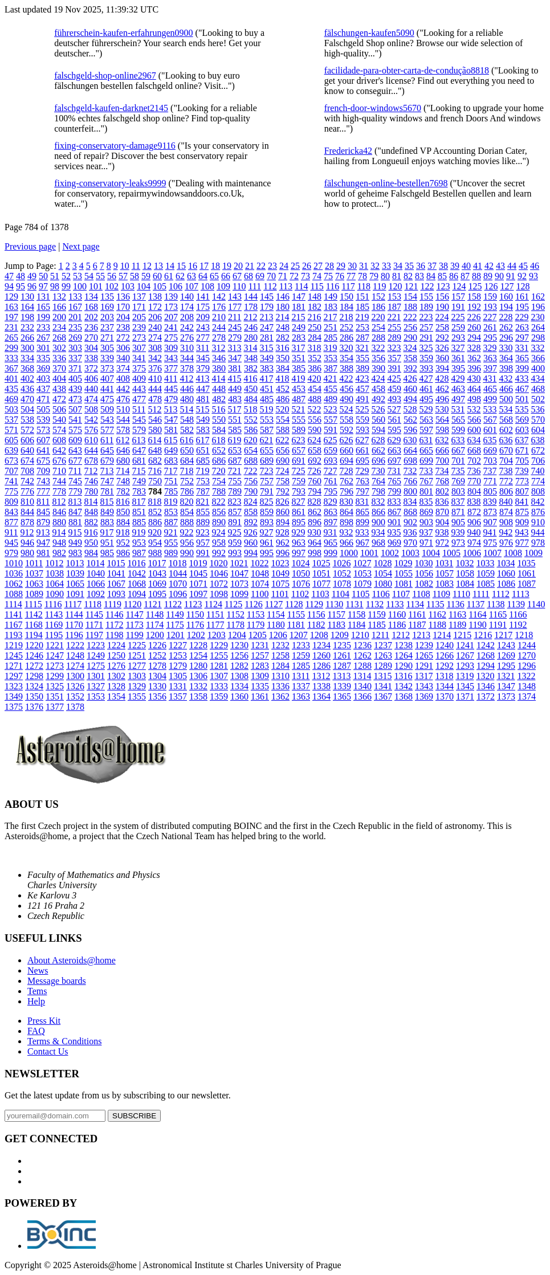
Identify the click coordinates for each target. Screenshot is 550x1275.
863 (330, 512)
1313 (341, 676)
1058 (465, 573)
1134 (415, 604)
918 (122, 532)
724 (282, 471)
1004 (431, 553)
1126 (253, 604)
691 (298, 460)
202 (91, 317)
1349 (14, 696)
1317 (423, 676)
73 (305, 276)
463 (458, 389)
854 (187, 512)
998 (314, 553)
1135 (435, 604)
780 (91, 491)
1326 (75, 686)
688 (251, 460)
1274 (75, 666)
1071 (198, 584)
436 (27, 389)
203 (107, 317)
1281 (219, 666)
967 (362, 542)
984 (91, 553)
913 (43, 532)
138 (155, 296)
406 (91, 378)
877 (11, 522)
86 (453, 276)
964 (314, 542)
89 (487, 276)
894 (283, 522)
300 (27, 348)
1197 (94, 635)
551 (235, 419)
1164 (477, 614)
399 (522, 368)
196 (538, 307)
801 (426, 491)
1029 (403, 563)
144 (251, 296)
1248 (75, 655)
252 (346, 327)
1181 (296, 625)
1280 (198, 666)
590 (314, 430)
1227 (178, 645)
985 (107, 553)
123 (443, 286)
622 (282, 440)
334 (27, 358)
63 (191, 276)
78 (362, 276)
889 (203, 522)
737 (489, 471)
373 (107, 368)
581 (171, 430)
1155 (296, 614)
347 (235, 358)
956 (187, 542)
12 (147, 266)
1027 (362, 563)
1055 (403, 573)
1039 (75, 573)
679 (107, 460)
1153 (255, 614)
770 (474, 481)
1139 (516, 604)
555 (298, 419)
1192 (518, 625)
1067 (116, 584)
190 (442, 307)
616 (186, 440)
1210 (360, 635)
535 (521, 409)
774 (538, 481)
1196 (74, 635)
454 (314, 389)
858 (251, 512)
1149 (175, 614)
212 (250, 317)
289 (394, 337)
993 (235, 553)
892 (251, 522)
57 (123, 276)
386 (314, 368)
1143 (54, 614)
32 (375, 266)
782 (123, 491)
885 (139, 522)
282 (283, 337)
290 (410, 337)
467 (522, 389)
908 (506, 522)
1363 (301, 696)
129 (11, 296)
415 (234, 378)
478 (155, 399)
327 (458, 348)
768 (442, 481)
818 (154, 501)
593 (362, 430)
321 (362, 348)
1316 (403, 676)
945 (11, 542)
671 (522, 450)
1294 (485, 666)
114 (301, 286)
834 (410, 501)
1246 (34, 655)
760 (314, 481)
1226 (157, 645)
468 (538, 389)
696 (378, 460)
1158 (356, 614)
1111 (481, 594)
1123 (193, 604)
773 (522, 481)
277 (203, 337)
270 (91, 337)
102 (112, 286)
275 (171, 337)
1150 (195, 614)
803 (458, 491)
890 (219, 522)
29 (340, 266)
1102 (300, 594)
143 (235, 296)
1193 (13, 635)
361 (458, 358)
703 (490, 460)
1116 (53, 604)
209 (203, 317)
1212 (401, 635)
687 (235, 460)
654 (251, 450)
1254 (198, 655)
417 (266, 378)
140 (187, 296)
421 (330, 378)
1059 (485, 573)
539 (43, 419)
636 (505, 440)
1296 (527, 666)
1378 (75, 707)
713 (106, 471)
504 (27, 409)
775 (11, 491)
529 (426, 409)
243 (203, 327)
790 (251, 491)
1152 (235, 614)
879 (43, 522)
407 (107, 378)
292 (442, 337)
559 (362, 419)
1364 (321, 696)
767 (426, 481)
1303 (137, 676)
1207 (299, 635)
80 (385, 276)
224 (442, 317)
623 (298, 440)
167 (75, 307)
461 (426, 389)
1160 (397, 614)
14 (169, 266)
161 (522, 296)
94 (9, 286)
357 (394, 358)
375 (139, 368)
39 (454, 266)
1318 (444, 676)
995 (267, 553)
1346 (485, 686)
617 (202, 440)
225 (458, 317)
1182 (316, 625)
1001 (369, 553)
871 (458, 512)
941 (489, 532)
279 (235, 337)
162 (538, 296)
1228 (198, 645)
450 (251, 389)
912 (27, 532)
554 (283, 419)
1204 (237, 635)
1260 (321, 655)
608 (59, 440)
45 (523, 266)
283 (298, 337)
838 (473, 501)
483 (235, 399)
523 (330, 409)
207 (171, 317)
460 (410, 389)
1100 (259, 594)
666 (442, 450)
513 (170, 409)
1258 (280, 655)
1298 (34, 676)
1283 (260, 666)
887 (171, 522)
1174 (155, 625)
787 (203, 491)
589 (298, 430)
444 (155, 389)
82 (408, 276)
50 (43, 276)
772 (506, 481)
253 (362, 327)
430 (473, 378)
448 (219, 389)
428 (442, 378)
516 (218, 409)
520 (282, 409)
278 (219, 337)
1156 (316, 614)
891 (235, 522)
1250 (116, 655)
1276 (116, 666)
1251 (137, 655)
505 (43, 409)
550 (219, 419)
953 (139, 542)
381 (235, 368)
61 (168, 276)
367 (11, 368)
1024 (300, 563)
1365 (342, 696)
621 (266, 440)
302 (59, 348)
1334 (239, 686)
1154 (275, 614)
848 (91, 512)
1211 (380, 635)
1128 (294, 604)
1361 (260, 696)
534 (505, 409)
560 (378, 419)
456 (346, 389)
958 (219, 542)
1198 (114, 635)
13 (158, 266)
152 (378, 296)
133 (75, 296)
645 (107, 450)
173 (171, 307)
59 (145, 276)
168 (91, 307)
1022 (259, 563)
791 (267, 491)
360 (442, 358)
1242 (485, 645)
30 (352, 266)
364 (506, 358)
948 (59, 542)
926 (250, 532)
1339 (342, 686)
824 (250, 501)
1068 (137, 584)
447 (203, 389)
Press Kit (43, 1020)
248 (283, 327)
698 (410, 460)
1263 (383, 655)
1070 (178, 584)
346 (219, 358)
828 (314, 501)
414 (218, 378)
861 (298, 512)
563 (426, 419)
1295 (506, 666)
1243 (506, 645)
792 (283, 491)
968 (378, 542)
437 (43, 389)
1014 (95, 563)
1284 (280, 666)
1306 (198, 676)
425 (394, 378)
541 (75, 419)
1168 (33, 625)
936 (410, 532)
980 (27, 553)
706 (538, 460)
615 (170, 440)
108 (207, 286)
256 (410, 327)
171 (139, 307)
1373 (506, 696)
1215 (462, 635)
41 (477, 266)
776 (27, 491)
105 (159, 286)
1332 (198, 686)
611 (106, 440)
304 (91, 348)
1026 (341, 563)
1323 (14, 686)
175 (203, 307)
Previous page (30, 246)
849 (107, 512)
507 (75, 409)
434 (537, 378)
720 (218, 471)
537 (11, 419)
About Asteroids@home (71, 960)
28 (329, 266)
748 (123, 481)
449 (235, 389)
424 (378, 378)
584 (219, 430)
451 (267, 389)
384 (283, 368)
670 (506, 450)
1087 (527, 584)
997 (298, 553)
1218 (524, 635)
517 (234, 409)
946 (27, 542)
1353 (96, 696)
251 (330, 327)
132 (59, 296)
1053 (362, 573)
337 (75, 358)
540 (59, 419)
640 (27, 450)
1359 (219, 696)
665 (426, 450)
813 (75, 501)
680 (123, 460)
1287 (342, 666)
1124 (213, 604)
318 (314, 348)
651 (203, 450)
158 (474, 296)
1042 (137, 573)
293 (458, 337)
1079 (362, 584)
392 (410, 368)
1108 (421, 594)
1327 (96, 686)
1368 (403, 696)
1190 (477, 625)
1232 (280, 645)
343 (171, 358)
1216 (483, 635)
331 (521, 348)
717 (170, 471)
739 (521, 471)
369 (43, 368)
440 (91, 389)
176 (219, 307)
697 (394, 460)
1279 (178, 666)
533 (489, 409)
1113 (520, 594)
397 (490, 368)
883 (107, 522)
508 (91, 409)
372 (91, 368)
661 (362, 450)
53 (77, 276)
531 (458, 409)
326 (442, 348)
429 (458, 378)
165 (43, 307)
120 (395, 286)
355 (362, 358)
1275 (96, 666)
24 (283, 266)
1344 (444, 686)
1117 (73, 604)
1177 (215, 625)
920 (154, 532)
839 (489, 501)
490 (346, 399)
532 (473, 409)
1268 (485, 655)
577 (107, 430)
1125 (233, 604)
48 (20, 276)
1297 (14, 676)
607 (43, 440)
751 (171, 481)
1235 (342, 645)
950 (91, 542)
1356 (157, 696)
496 (442, 399)
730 (378, 471)
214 (282, 317)
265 (11, 337)
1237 (383, 645)
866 (378, 512)
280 (251, 337)
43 (500, 266)
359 (426, 358)
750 (155, 481)
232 (27, 327)
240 (155, 327)
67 (237, 276)
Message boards (56, 981)
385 (298, 368)
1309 (260, 676)
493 (394, 399)
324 (410, 348)
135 (107, 296)
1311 (300, 676)
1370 (444, 696)
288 (378, 337)
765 (394, 481)
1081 (403, 584)
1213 (421, 635)
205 (139, 317)
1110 (461, 594)
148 (314, 296)
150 (346, 296)
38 (443, 266)
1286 (321, 666)
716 (154, 471)
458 (378, 389)
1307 (219, 676)
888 (187, 522)
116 (332, 286)
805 (490, 491)
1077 (321, 584)
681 (139, 460)
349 (267, 358)
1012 (54, 563)
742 (27, 481)
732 (410, 471)
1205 (257, 635)
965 (330, 542)
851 (139, 512)
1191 (498, 625)
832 (378, 501)
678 (91, 460)
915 (75, 532)
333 (11, 358)
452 (283, 389)
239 (139, 327)
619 (234, 440)
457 (362, 389)
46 (534, 266)
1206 (278, 635)
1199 (134, 635)
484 (251, 399)
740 (537, 471)
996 (283, 553)
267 (43, 337)
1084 (465, 584)
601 (490, 430)
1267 (465, 655)
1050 (301, 573)
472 (59, 399)
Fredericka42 (348, 151)
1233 (301, 645)
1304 (157, 676)
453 (298, 389)
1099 (239, 594)
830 (346, 501)
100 (80, 286)
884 (123, 522)
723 (266, 471)
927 (266, 532)
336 (59, 358)
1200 (155, 635)
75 (328, 276)
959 (235, 542)
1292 (444, 666)
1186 (397, 625)
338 (91, 358)
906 (474, 522)
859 (267, 512)
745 (75, 481)
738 (505, 471)
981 (43, 553)
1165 (498, 614)
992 (219, 553)
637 (521, 440)
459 (394, 389)
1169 (54, 625)
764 (378, 481)
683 (171, 460)
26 (306, 266)
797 (362, 491)
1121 (152, 604)
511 (138, 409)
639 (11, 450)
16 (192, 266)
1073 (239, 584)
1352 (75, 696)
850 (123, 512)
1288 (362, 666)
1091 (75, 594)
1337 (301, 686)
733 (426, 471)
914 (59, 532)
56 (111, 276)
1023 (280, 563)
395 (458, 368)
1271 (14, 666)
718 (186, 471)
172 (155, 307)
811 (43, 501)
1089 (34, 594)
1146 (114, 614)
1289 (383, 666)
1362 (280, 696)
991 (203, 553)
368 (27, 368)
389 (362, 368)
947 (43, 542)
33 (386, 266)
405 (75, 378)
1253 (178, 655)
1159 (376, 614)
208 (187, 317)
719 (202, 471)
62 (180, 276)
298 (538, 337)
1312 (321, 676)
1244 (527, 645)
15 (181, 266)
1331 (178, 686)
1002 (390, 553)
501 (522, 399)
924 (218, 532)
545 (139, 419)
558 (346, 419)
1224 (116, 645)
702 (474, 460)
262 (506, 327)
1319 (464, 676)
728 (346, 471)
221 (394, 317)
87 (465, 276)
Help (36, 1001)
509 (107, 409)
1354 (116, 696)
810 (27, 501)
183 (330, 307)
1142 (33, 614)
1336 (280, 686)
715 (138, 471)
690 (283, 460)
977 (522, 542)
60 (157, 276)
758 (283, 481)
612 (122, 440)
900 (378, 522)
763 (362, 481)
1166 (518, 614)
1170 (74, 625)
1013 (75, 563)
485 (267, 399)
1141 (13, 614)
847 (75, 512)
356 (378, 358)
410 (155, 378)
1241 (465, 645)
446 (187, 389)
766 (410, 481)
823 (234, 501)
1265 (424, 655)
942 (505, 532)
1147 (134, 614)
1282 (239, 666)
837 (458, 501)
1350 (34, 696)
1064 (55, 584)
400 (538, 368)
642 (59, 450)
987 (139, 553)
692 (314, 460)
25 (295, 266)
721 (234, 471)
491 (362, 399)
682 (155, 460)
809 (11, 501)
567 (490, 419)
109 (223, 286)
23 (272, 266)
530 (442, 409)
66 (225, 276)
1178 (235, 625)
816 (122, 501)
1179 (255, 625)
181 (298, 307)
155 (426, 296)
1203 (216, 635)
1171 (94, 625)
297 (522, 337)
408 (123, 378)
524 (346, 409)
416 (250, 378)
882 (91, 522)
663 (394, 450)
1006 (472, 553)
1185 (376, 625)
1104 (340, 594)
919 (138, 532)
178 (251, 307)
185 (362, 307)
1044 (178, 573)
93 (533, 276)
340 (123, 358)
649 (171, 450)
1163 (457, 614)
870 (442, 512)
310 (187, 348)
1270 (527, 655)
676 (59, 460)
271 (107, 337)
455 (330, 389)
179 (267, 307)
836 (442, 501)
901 (394, 522)
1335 (260, 686)
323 (394, 348)
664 (410, 450)
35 (409, 266)
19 (226, 266)
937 (426, 532)
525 (362, 409)
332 (537, 348)
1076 (301, 584)
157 (458, 296)
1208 (319, 635)
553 (267, 419)
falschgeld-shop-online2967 (105, 75)
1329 (137, 686)
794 (314, 491)
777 (43, 491)
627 (362, 440)
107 (191, 286)
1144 (74, 614)
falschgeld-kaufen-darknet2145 (111, 108)
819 (170, 501)
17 (204, 266)
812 (59, 501)
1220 (34, 645)
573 (43, 430)
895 (298, 522)
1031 (444, 563)
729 (362, 471)
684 (187, 460)
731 (394, 471)
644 (91, 450)
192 (474, 307)
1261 (342, 655)
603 (522, 430)
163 (11, 307)
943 (521, 532)
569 (522, 419)
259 (458, 327)
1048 (260, 573)
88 (476, 276)
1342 (403, 686)
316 (282, 348)
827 (298, 501)
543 (107, 419)
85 (442, 276)
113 (285, 286)
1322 (526, 676)
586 (251, 430)
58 (134, 276)
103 (128, 286)
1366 (362, 696)
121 (411, 286)
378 (187, 368)
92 (522, 276)
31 (363, 266)
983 (75, 553)
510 (123, 409)
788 (219, 491)
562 (410, 419)
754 (219, 481)
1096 (178, 594)
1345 (465, 686)
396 (474, 368)
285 (330, 337)
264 (538, 327)
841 (521, 501)
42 (489, 266)
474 (91, 399)
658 (314, 450)
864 (346, 512)
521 (298, 409)
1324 (34, 686)
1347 (506, 686)
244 (219, 327)
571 (11, 430)
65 (214, 276)
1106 (380, 594)
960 (251, 542)
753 (203, 481)
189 (426, 307)
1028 (382, 563)
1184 (356, 625)
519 (266, 409)
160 (506, 296)
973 (458, 542)
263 (522, 327)
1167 (13, 625)
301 (43, 348)
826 (282, 501)
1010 (14, 563)
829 (330, 501)
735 (458, 471)
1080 (383, 584)
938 (442, 532)
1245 (14, 655)
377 (171, 368)
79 (373, 276)
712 (90, 471)
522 (314, 409)
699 (426, 460)
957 (203, 542)
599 (458, 430)
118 (363, 286)
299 (11, 348)
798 (378, 491)
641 (43, 450)
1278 (157, 666)
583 (203, 430)
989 (171, 553)
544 (123, 419)
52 (66, 276)
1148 (155, 614)
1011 (34, 563)
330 (505, 348)
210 (219, 317)
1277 (137, 666)
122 (427, 286)
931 (330, 532)
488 (314, 399)
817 (138, 501)
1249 (96, 655)
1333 (219, 686)
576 (91, 430)
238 (123, 327)
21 (249, 266)
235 (75, 327)
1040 (96, 573)
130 (27, 296)
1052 (342, 573)
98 (54, 286)
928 (282, 532)
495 (426, 399)
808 (538, 491)
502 (538, 399)
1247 (55, 655)
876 (538, 512)
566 (474, 419)
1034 (505, 563)
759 (298, 481)
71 (282, 276)
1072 (219, 584)
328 (473, 348)
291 (426, 337)
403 (43, 378)
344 (187, 358)
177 (235, 307)
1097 (198, 594)
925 (234, 532)
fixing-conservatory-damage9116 (115, 145)
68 (248, 276)
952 (123, 542)
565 (458, 419)
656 (283, 450)
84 (430, 276)
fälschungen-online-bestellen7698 (386, 183)
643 (75, 450)
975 (490, 542)
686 (219, 460)
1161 (417, 614)
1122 (173, 604)
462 (442, 389)
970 (410, 542)
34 (397, 266)
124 (459, 286)
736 (473, 471)
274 (155, 337)
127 (507, 286)
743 (43, 481)
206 (155, 317)
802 (442, 491)
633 (458, 440)
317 (298, 348)
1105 (360, 594)
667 (458, 450)
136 (123, 296)
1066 (96, 584)
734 (442, 471)
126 (491, 286)
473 (75, 399)
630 (410, 440)
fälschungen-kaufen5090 (369, 33)
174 (187, 307)
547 (171, 419)
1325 (55, 686)
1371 (465, 696)
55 (100, 276)
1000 (349, 553)
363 (490, 358)
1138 (495, 604)
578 (123, 430)
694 (346, 460)
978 (538, 542)
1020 (218, 563)
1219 (14, 645)
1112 (501, 594)
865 (362, 512)
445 (171, 389)
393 (426, 368)
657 (298, 450)
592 (346, 430)
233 (43, 327)
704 (506, 460)
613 (138, 440)
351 (298, 358)
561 (394, 419)
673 (11, 460)
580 (155, 430)
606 (27, 440)
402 (27, 378)
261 (490, 327)
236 (91, 327)
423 (362, 378)
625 (330, 440)
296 (506, 337)
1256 (239, 655)
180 (283, 307)
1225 (137, 645)
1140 (536, 604)
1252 (157, 655)
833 (394, 501)
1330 (157, 686)
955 (171, 542)
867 (394, 512)
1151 (215, 614)
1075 (280, 584)
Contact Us (47, 1051)
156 (442, 296)
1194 (33, 635)
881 (75, 522)
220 (378, 317)
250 (314, 327)
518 (250, 409)
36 (420, 266)
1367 (383, 696)
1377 (55, 707)
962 (283, 542)
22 (261, 266)
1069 (157, 584)
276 (187, 337)
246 (251, 327)
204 (123, 317)
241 (171, 327)
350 (283, 358)
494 (410, 399)
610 (91, 440)
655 (267, 450)
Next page (80, 246)
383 (267, 368)
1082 (424, 584)
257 (426, 327)
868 (410, 512)
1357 (178, 696)
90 (499, 276)
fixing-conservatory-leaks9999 (110, 183)
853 (171, 512)
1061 (527, 573)
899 (362, 522)
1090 (55, 594)
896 (314, 522)
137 (139, 296)
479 (171, 399)
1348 (527, 686)
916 (90, 532)
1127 (274, 604)
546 (155, 419)
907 (490, 522)
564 (442, 419)
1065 (75, 584)
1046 (219, 573)
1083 (444, 584)
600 (474, 430)
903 (426, 522)
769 (458, 481)
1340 (362, 686)
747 (107, 481)
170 (123, 307)
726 (314, 471)
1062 (14, 584)
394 (442, 368)
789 (235, 491)
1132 (375, 604)
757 (267, 481)
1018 (177, 563)
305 (107, 348)
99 (66, 286)
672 (538, 450)
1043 (157, 573)
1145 (94, 614)
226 (473, 317)
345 (203, 358)
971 (426, 542)
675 (43, 460)
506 (59, 409)
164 (27, 307)
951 (107, 542)
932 (346, 532)
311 (202, 348)
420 (314, 378)
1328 (116, 686)
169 (107, 307)
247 (267, 327)
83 (419, 276)
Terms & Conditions (64, 1041)
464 (474, 389)
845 (43, 512)
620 (250, 440)
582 (187, 430)
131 (43, 296)
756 (251, 481)
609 (75, 440)
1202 (196, 635)
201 (75, 317)
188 (410, 307)
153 (394, 296)
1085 (485, 584)
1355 (137, 696)
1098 (219, 594)
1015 (116, 563)
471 (43, 399)
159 (490, 296)
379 (203, 368)
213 (266, 317)
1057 (444, 573)
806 (506, 491)
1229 (219, 645)
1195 (54, 635)
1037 (34, 573)
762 (346, 481)
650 (187, 450)
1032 (464, 563)
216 (314, 317)
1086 (506, 584)
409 (139, 378)
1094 (137, 594)
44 (511, 266)
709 (43, 471)
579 (139, 430)
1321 (505, 676)
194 (506, 307)
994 (251, 553)
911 (11, 532)
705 (522, 460)
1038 (55, 573)
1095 (157, 594)
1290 (403, 666)
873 (490, 512)
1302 (116, 676)
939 (458, 532)
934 (378, 532)
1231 (260, 645)
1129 (314, 604)
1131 (354, 604)
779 (75, 491)
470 (27, 399)
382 (251, 368)
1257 (260, 655)
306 (123, 348)
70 (271, 276)
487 (298, 399)
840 (505, 501)
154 (410, 296)
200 (59, 317)
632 (442, 440)
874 (506, 512)
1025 (321, 563)
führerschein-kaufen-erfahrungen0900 (123, 33)
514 (186, 409)
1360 (239, 696)
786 (187, 491)
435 (11, 389)
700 (442, 460)
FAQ (36, 1031)
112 (269, 286)
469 (11, 399)
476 (123, 399)
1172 (114, 625)
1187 (417, 625)
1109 (441, 594)
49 (31, 276)
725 (298, 471)
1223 (96, 645)
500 (506, 399)
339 (107, 358)
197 (11, 317)
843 (11, 512)
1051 (321, 573)
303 (75, 348)
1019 (198, 563)
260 (474, 327)
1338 (321, 686)
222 (410, 317)
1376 (34, 707)
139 (171, 296)
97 (43, 286)
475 (107, 399)
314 (250, 348)
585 (235, 430)
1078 (342, 584)
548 (187, 419)
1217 (503, 635)
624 (314, 440)
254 (378, 327)
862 (314, 512)
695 (362, 460)
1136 (455, 604)
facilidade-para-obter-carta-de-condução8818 (406, 70)
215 (298, 317)
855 (203, 512)
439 (75, 389)
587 (267, 430)
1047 (239, 573)
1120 (132, 604)
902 (410, 522)
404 (59, 378)
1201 (175, 635)
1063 (34, 584)
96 (31, 286)
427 (426, 378)
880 (59, 522)
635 (489, 440)
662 (378, 450)
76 (339, 276)
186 (378, 307)
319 (330, 348)
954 (155, 542)
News (37, 970)
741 (11, 481)
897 (330, 522)
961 (267, 542)
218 (346, 317)
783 (139, 491)
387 (330, 368)
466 (506, 389)
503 (11, 409)
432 (505, 378)
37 (432, 266)
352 (314, 358)
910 (538, 522)
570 (538, 419)
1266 (444, 655)
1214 (442, 635)
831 (362, 501)
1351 (55, 696)
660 (346, 450)
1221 (55, 645)
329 (489, 348)
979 (11, 553)
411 (170, 378)
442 (123, 389)
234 (59, 327)
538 (27, 419)
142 (219, 296)
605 (11, 440)
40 (466, 266)
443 (139, 389)
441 (107, 389)
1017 (157, 563)
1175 (175, 625)
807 (522, 491)
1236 (362, 645)
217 (330, 317)
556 (314, 419)
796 (346, 491)
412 (186, 378)
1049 (280, 573)
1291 (424, 666)
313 (234, 348)
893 (267, 522)
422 (346, 378)
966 (346, 542)
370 (59, 368)
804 (474, 491)
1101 (279, 594)
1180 (275, 625)
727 (330, 471)
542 (91, 419)
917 (106, 532)
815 (106, 501)
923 (202, 532)
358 (410, 358)
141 (203, 296)
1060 (506, 573)
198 (27, 317)
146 (283, 296)
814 (90, 501)
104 (143, 286)
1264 (403, 655)
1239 (424, 645)
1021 (239, 563)
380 (219, 368)
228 (505, 317)
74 (316, 276)
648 (155, 450)
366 (538, 358)
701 (458, 460)
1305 (178, 676)
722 (250, 471)
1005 (451, 553)
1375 (14, 707)
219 (362, 317)
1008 (513, 553)
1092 (96, 594)
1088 (14, 594)
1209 (340, 635)
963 (298, 542)
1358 (198, 696)
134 (91, 296)
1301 (96, 676)
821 (202, 501)
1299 (55, 676)
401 (11, 378)
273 (139, 337)
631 (426, 440)
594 (378, 430)
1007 (492, 553)
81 (396, 276)
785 (171, 491)
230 (537, 317)
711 (75, 471)
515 (202, 409)
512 (154, 409)
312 (218, 348)
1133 (395, 604)
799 (394, 491)
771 (490, 481)
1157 (336, 614)
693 (330, 460)
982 (59, 553)
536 (537, 409)
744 (59, 481)
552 (251, 419)
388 (346, 368)
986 (123, 553)
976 (506, 542)
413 (202, 378)
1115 (33, 604)
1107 (401, 594)
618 (218, 440)
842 (537, 501)
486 (283, 399)
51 (54, 276)
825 (266, 501)
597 (426, 430)
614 (154, 440)
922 (186, 532)
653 (235, 450)
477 (139, 399)
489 (330, 399)
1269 (506, 655)
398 (506, 368)
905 (458, 522)
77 (351, 276)
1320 (485, 676)
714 (122, 471)
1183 (336, 625)
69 (259, 276)
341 (139, 358)
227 (489, 317)
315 (266, 348)
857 (235, 512)
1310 (280, 676)
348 (251, 358)
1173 (134, 625)
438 (59, 389)
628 (378, 440)
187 (394, 307)
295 (490, 337)
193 (490, 307)
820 (186, 501)
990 (187, 553)
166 (59, 307)
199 (43, 317)
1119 (112, 604)
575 (75, 430)
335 (43, 358)
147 (298, 296)
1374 (527, 696)
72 (294, 276)
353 (330, 358)
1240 (444, 645)
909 (522, 522)
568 (506, 419)
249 (298, 327)
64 (202, 276)
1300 (75, 676)
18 (215, 266)
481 (203, 399)
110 (239, 286)
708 (27, 471)
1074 (260, 584)
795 (330, 491)
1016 (136, 563)
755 (235, 481)
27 (318, 266)
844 (27, 512)
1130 (334, 604)
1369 (424, 696)
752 (187, 481)
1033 (485, 563)
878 (27, 522)
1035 (526, 563)
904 (442, 522)
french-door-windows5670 (372, 108)
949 (75, 542)
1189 (457, 625)
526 (378, 409)
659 (330, 450)
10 (124, 266)
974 (474, 542)
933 (362, 532)
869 (426, 512)
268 (59, 337)
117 (348, 286)
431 (489, 378)
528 (410, 409)
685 (203, 460)
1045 (198, 573)
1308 (239, 676)
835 (426, 501)
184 (346, 307)
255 (394, 327)
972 (442, 542)
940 (473, 532)
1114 (13, 604)
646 (123, 450)
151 (362, 296)
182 (314, 307)
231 (11, 327)
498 (474, 399)
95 (20, 286)
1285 (301, 666)
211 (234, 317)
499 (490, 399)
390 (378, 368)
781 (107, 491)
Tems (37, 991)
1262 (362, 655)
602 (506, 430)
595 (394, 430)
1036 (14, 573)
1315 (382, 676)
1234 (321, 645)
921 (170, 532)
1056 (424, 573)
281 (267, 337)
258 (442, 327)
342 (155, 358)
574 (59, 430)
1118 (92, 604)
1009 (533, 553)
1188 (437, 625)
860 (283, 512)
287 (362, 337)
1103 (320, 594)
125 (475, 286)
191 (458, 307)
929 (298, 532)
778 (59, 491)
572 (27, 430)
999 (330, 553)
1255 (219, 655)
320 (346, 348)
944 (537, 532)
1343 (424, 686)
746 (91, 481)
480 (187, 399)
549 (203, 419)
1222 (75, 645)
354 (346, 358)
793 (298, 491)
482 (219, 399)
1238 (403, 645)
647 (139, 450)
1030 (423, 563)
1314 (362, 676)
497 (458, 399)
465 (490, 389)
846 (59, 512)
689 (267, 460)
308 (155, 348)
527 (394, 409)
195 (522, 307)
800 (410, 491)
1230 (239, 645)
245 (235, 327)
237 (107, 327)
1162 (437, 614)
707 (11, 471)
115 (316, 286)
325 (426, 348)
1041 (116, 573)
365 (522, 358)
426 (410, 378)
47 (9, 276)
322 (378, 348)
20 (238, 266)
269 (75, 337)
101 (96, 286)
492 (378, 399)
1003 (410, 553)
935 (394, 532)
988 (155, 553)
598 (442, 430)
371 (75, 368)
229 (521, 317)
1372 (485, 696)
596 (410, 430)
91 (510, 276)
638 (537, 440)
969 (394, 542)
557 (330, 419)
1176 (195, 625)
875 (522, 512)
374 (123, 368)
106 (175, 286)
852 (155, 512)
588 (283, 430)
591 (330, 430)
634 (473, 440)
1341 (383, 686)
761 (330, 481)
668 (474, 450)
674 (27, 460)
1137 (475, 604)
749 (139, 481)
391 (394, 368)
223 (426, 317)
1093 (116, 594)
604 (538, 430)
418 (282, 378)
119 (379, 286)
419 (298, 378)
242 (187, 327)
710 (59, 471)
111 (254, 286)
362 (474, 358)
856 (219, 512)
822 (218, 501)
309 (171, 348)
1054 (383, 573)
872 (474, 512)
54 (88, 276)
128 (522, 286)
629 (394, 440)
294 (474, 337)
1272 (34, 666)
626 (346, 440)
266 (27, 337)
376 (155, 368)
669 (490, 450)
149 (330, 296)
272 (123, 337)
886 (155, 522)
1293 (465, 666)
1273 (55, 666)
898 (346, 522)
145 (267, 296)
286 (346, 337)
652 (219, 450)
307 (139, 348)
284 (314, 337)
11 (136, 266)
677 (75, 460)
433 (521, 378)
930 (314, 532)
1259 (301, 655)
